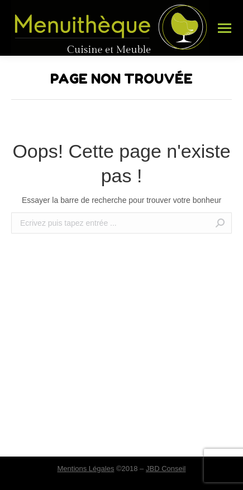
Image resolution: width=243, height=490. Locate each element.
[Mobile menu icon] (224, 28)
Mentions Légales (85, 468)
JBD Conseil (166, 468)
